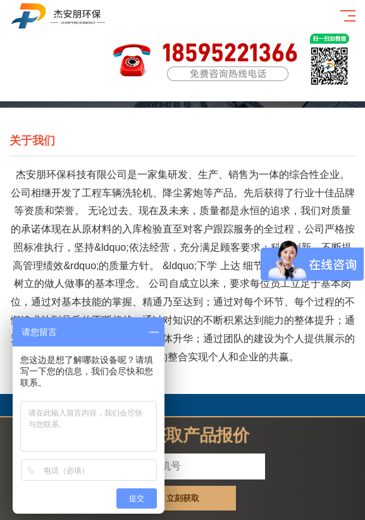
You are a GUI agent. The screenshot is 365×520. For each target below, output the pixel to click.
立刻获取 (182, 498)
